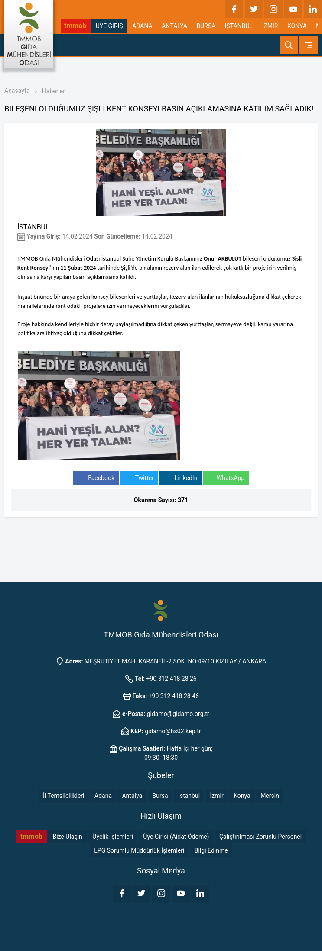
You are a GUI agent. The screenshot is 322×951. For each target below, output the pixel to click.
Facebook (96, 478)
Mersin (269, 795)
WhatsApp (226, 478)
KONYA (297, 26)
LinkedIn (180, 478)
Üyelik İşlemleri (112, 836)
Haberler (53, 91)
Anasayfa (16, 90)
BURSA (205, 26)
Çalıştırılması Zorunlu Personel (260, 836)
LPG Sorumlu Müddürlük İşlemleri (139, 850)
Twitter (138, 478)
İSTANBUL (239, 26)
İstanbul (189, 795)
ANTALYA (174, 26)
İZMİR (270, 26)
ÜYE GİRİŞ (109, 26)
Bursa (160, 795)
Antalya (132, 795)
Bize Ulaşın (67, 836)
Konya (242, 795)
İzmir (217, 795)
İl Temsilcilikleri (63, 795)
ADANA (142, 26)
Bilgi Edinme (211, 850)
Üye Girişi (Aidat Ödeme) (176, 836)
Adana (103, 795)
